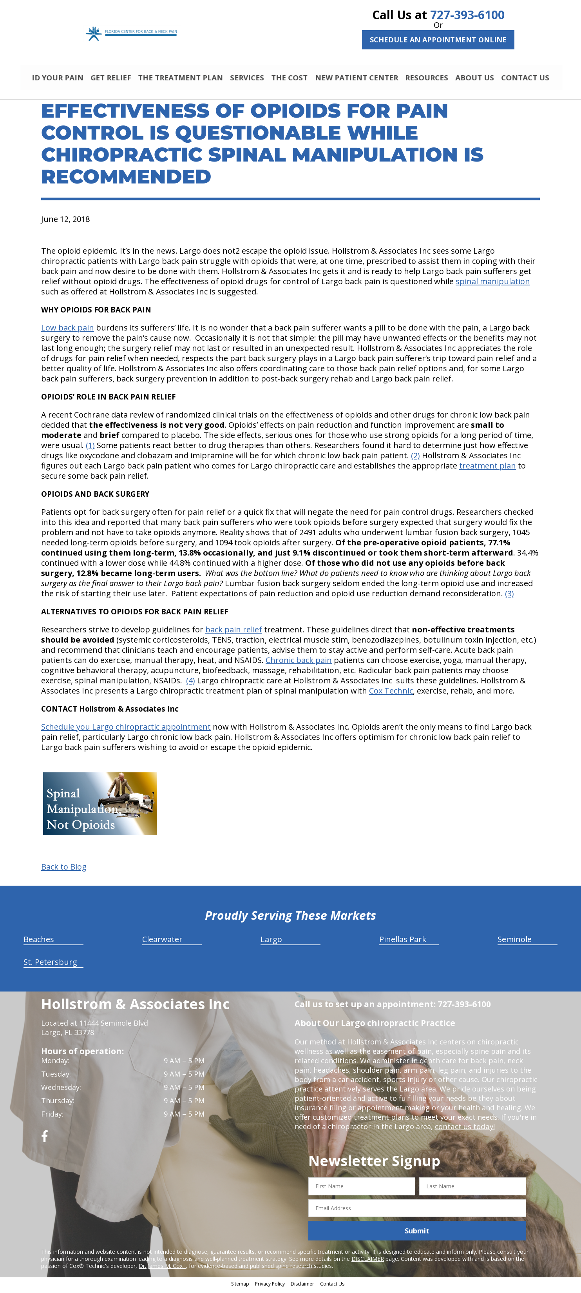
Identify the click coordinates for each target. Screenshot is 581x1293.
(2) (415, 459)
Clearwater (162, 942)
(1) (90, 448)
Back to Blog (64, 870)
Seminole (515, 942)
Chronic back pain (299, 663)
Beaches (39, 942)
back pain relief (233, 633)
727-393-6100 (467, 15)
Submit (417, 1234)
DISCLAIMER (367, 1262)
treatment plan (487, 469)
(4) (190, 684)
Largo (271, 942)
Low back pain (67, 331)
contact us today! (464, 1130)
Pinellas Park (402, 942)
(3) (509, 597)
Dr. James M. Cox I (162, 1269)
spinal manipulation (493, 285)
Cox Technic (391, 694)
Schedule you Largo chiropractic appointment (126, 730)
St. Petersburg (50, 965)
